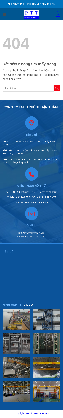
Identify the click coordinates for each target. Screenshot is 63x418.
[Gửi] (57, 88)
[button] (5, 14)
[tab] (10, 305)
